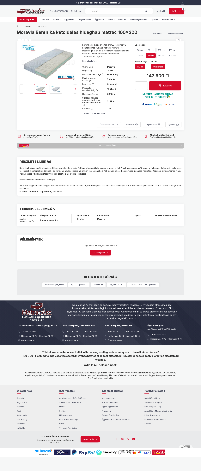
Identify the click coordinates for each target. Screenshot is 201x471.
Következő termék (175, 34)
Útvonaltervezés (28, 340)
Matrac (28, 26)
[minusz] (145, 86)
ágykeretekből (144, 372)
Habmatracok (59, 372)
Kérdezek (130, 125)
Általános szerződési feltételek (72, 398)
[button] (27, 19)
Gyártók (154, 19)
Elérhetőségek (65, 415)
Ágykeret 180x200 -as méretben (116, 419)
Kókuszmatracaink (110, 402)
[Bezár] (182, 2)
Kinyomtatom (151, 125)
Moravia (111, 67)
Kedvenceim (22, 415)
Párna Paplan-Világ (152, 406)
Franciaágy (107, 411)
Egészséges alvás (79, 285)
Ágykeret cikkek (116, 285)
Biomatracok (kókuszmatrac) (38, 372)
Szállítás (62, 411)
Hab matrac (41, 26)
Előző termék (157, 34)
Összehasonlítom (107, 125)
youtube (134, 439)
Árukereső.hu (43, 454)
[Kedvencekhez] (178, 40)
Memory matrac (109, 398)
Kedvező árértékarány (98, 375)
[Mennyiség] (140, 86)
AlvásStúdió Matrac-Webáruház (158, 411)
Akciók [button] (44, 19)
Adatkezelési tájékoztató (70, 402)
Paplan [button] (121, 19)
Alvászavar (98, 285)
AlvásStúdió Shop (152, 398)
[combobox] (119, 11)
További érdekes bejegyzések (143, 285)
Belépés (20, 398)
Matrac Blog (22, 419)
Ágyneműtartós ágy (110, 415)
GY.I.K (61, 423)
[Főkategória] (18, 26)
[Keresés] (146, 11)
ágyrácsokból (158, 372)
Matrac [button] (56, 19)
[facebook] (21, 40)
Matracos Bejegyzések (54, 285)
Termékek (21, 423)
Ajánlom (171, 125)
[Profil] (161, 11)
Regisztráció (22, 402)
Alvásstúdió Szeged (153, 402)
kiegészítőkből (38, 375)
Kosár (19, 411)
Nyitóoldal (21, 428)
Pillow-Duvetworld (152, 415)
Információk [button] (167, 19)
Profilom (20, 406)
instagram (122, 439)
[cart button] (176, 11)
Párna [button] (110, 19)
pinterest (128, 439)
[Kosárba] (165, 85)
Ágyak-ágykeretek (110, 406)
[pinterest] (28, 40)
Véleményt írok (99, 253)
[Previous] (21, 89)
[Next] (75, 89)
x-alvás (147, 423)
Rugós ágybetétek (98, 372)
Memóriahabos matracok (77, 372)
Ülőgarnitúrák (84, 19)
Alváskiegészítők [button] (138, 19)
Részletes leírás (89, 61)
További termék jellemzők (93, 113)
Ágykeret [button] (68, 19)
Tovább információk (68, 428)
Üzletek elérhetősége (68, 419)
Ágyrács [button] (99, 19)
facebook (117, 439)
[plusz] (145, 85)
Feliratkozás (88, 439)
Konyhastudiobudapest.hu (155, 419)
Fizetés (62, 406)
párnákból (170, 372)
